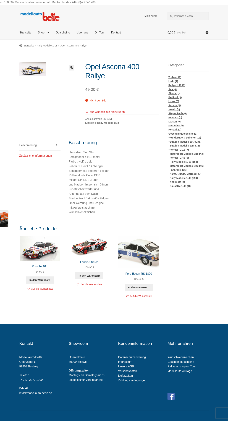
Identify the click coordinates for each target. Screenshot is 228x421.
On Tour (100, 32)
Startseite (25, 32)
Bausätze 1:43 (180, 186)
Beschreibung (28, 145)
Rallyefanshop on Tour (181, 366)
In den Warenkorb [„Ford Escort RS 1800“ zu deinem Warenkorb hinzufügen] (138, 287)
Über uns (82, 32)
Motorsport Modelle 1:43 (187, 165)
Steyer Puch (177, 113)
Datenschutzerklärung (132, 357)
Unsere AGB (126, 366)
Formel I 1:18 (179, 149)
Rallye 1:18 (176, 85)
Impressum (125, 361)
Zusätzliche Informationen (35, 155)
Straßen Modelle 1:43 (185, 141)
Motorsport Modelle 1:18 (187, 153)
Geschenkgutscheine (182, 133)
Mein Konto (151, 15)
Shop (41, 32)
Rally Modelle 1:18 (47, 45)
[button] (105, 112)
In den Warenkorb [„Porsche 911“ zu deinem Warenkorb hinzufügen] (39, 280)
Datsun (174, 121)
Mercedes (176, 125)
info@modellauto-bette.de (35, 392)
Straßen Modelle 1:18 (185, 145)
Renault (174, 129)
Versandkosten (127, 371)
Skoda (174, 93)
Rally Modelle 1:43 (184, 178)
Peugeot (175, 117)
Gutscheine (63, 32)
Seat (172, 89)
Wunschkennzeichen (180, 357)
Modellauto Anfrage (179, 371)
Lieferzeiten (125, 375)
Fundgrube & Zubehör (185, 137)
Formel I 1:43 (179, 157)
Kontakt (116, 32)
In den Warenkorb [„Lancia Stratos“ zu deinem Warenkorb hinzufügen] (89, 275)
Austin (174, 109)
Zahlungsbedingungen (132, 380)
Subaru (174, 105)
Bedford (175, 97)
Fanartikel (178, 169)
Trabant (174, 77)
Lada (173, 81)
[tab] (40, 145)
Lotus (173, 101)
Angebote (177, 182)
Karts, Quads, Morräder (185, 173)
